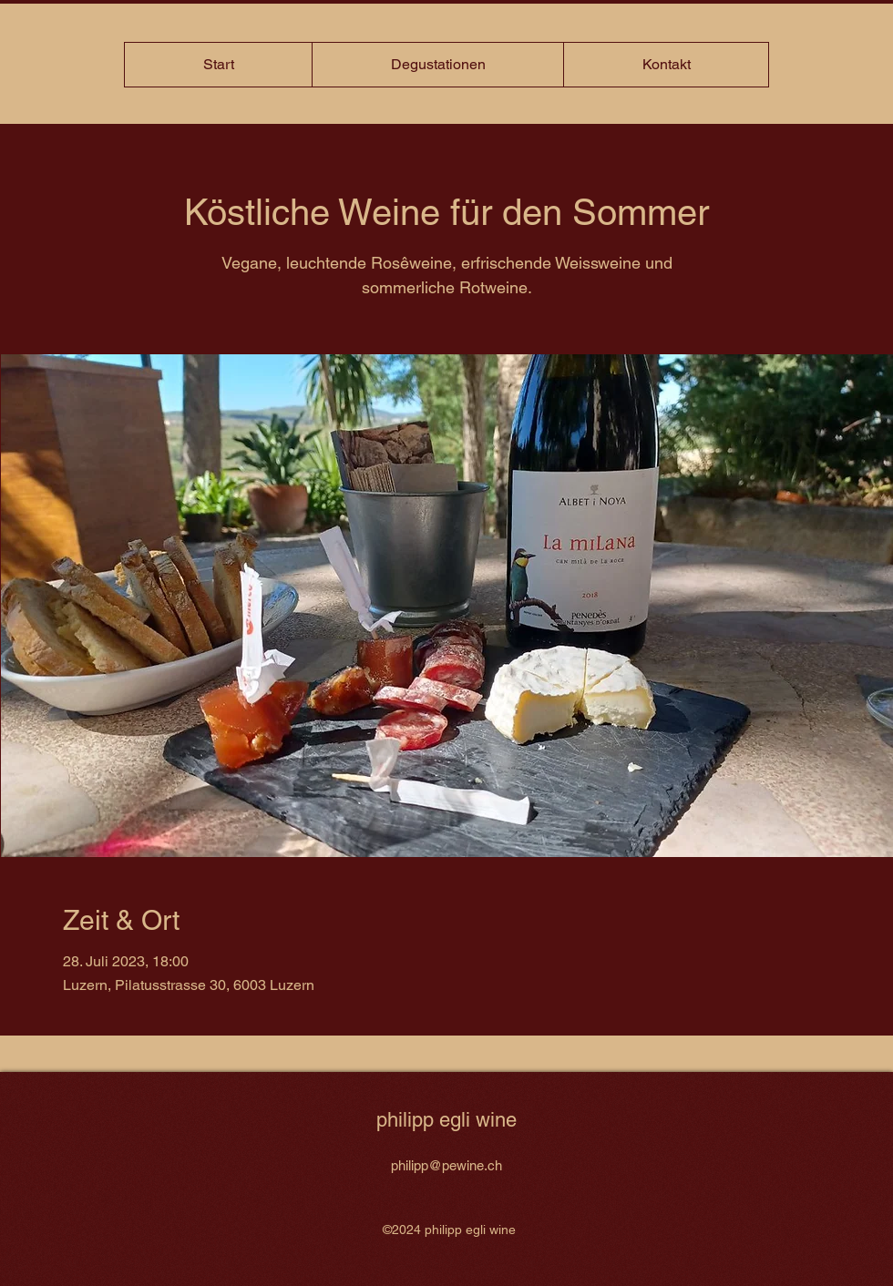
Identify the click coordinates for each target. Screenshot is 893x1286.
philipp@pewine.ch (446, 1165)
